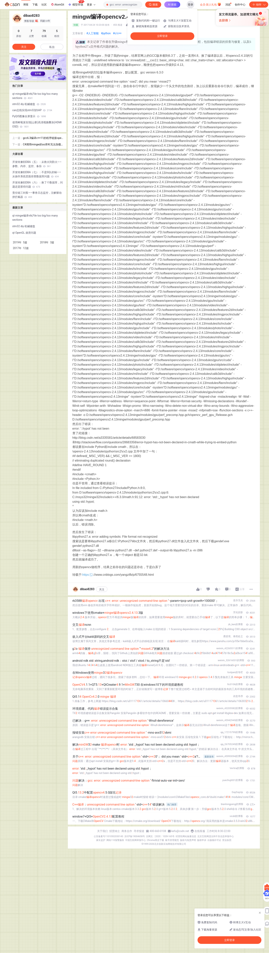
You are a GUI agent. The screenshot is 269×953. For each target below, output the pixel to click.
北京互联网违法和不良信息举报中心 (215, 836)
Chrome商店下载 (155, 840)
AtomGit (57, 4)
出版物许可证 (214, 840)
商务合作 (126, 831)
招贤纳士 (114, 831)
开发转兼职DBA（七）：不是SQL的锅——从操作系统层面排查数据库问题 (36, 174)
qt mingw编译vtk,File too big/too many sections (35, 96)
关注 (101, 589)
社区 (44, 4)
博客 (26, 4)
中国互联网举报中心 (135, 840)
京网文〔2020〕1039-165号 (160, 836)
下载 (35, 4)
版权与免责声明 (188, 840)
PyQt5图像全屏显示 (29, 116)
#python (106, 33)
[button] (10, 67)
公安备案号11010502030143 (108, 836)
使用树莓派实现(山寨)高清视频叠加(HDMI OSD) (37, 124)
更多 (91, 4)
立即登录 (162, 36)
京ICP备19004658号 (134, 836)
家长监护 (100, 840)
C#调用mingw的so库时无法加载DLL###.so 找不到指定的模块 (43, 144)
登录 (190, 4)
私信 (52, 47)
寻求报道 (139, 831)
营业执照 (226, 840)
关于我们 (102, 831)
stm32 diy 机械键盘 (29, 104)
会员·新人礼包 (210, 4)
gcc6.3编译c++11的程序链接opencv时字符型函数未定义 (43, 138)
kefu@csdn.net (180, 831)
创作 (258, 4)
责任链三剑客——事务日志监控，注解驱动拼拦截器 (37, 194)
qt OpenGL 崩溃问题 (24, 232)
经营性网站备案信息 (186, 836)
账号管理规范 (172, 840)
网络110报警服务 (115, 840)
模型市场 (76, 3)
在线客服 (199, 831)
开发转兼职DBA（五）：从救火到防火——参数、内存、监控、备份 (37, 164)
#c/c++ (117, 33)
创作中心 (240, 4)
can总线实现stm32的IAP (32, 110)
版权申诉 (201, 840)
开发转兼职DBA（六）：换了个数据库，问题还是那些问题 (37, 184)
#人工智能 (92, 33)
